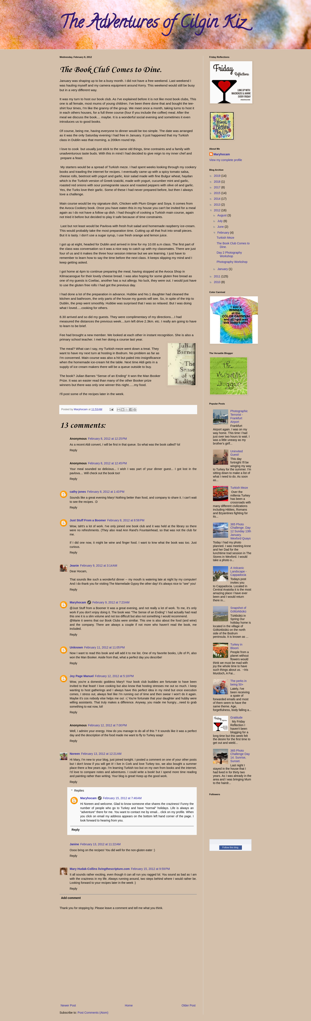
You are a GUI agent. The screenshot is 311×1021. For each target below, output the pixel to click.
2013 (217, 204)
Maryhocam (78, 602)
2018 (217, 181)
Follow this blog (230, 847)
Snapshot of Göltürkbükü (238, 609)
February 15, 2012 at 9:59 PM (150, 869)
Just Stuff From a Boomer (88, 520)
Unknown (76, 647)
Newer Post (68, 1005)
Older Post (188, 1005)
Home (129, 1005)
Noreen (75, 753)
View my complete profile (225, 160)
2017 (217, 187)
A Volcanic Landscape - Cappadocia (238, 571)
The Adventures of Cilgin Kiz (152, 24)
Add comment (71, 898)
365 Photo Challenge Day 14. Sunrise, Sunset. (240, 756)
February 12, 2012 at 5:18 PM (114, 676)
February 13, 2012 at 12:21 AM (101, 753)
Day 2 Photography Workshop (229, 254)
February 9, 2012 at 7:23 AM (110, 602)
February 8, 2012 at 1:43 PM (105, 491)
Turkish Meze (225, 237)
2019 (217, 175)
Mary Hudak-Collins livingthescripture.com (100, 869)
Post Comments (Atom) (93, 1012)
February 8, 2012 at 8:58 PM (125, 520)
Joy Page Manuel (82, 676)
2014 (217, 198)
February (223, 232)
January (223, 269)
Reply (73, 450)
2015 (217, 193)
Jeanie (74, 565)
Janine (74, 844)
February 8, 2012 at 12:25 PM (107, 438)
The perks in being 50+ (238, 682)
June (221, 226)
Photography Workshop (232, 262)
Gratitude (236, 717)
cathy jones (78, 491)
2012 (217, 210)
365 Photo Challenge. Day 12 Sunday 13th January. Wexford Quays (240, 531)
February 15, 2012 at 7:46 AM (122, 798)
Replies (79, 790)
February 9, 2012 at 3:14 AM (98, 565)
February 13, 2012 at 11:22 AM (100, 844)
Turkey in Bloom (236, 646)
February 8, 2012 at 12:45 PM (107, 463)
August (222, 215)
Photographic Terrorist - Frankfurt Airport (239, 416)
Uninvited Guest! (236, 453)
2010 (217, 282)
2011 (217, 276)
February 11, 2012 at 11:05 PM (104, 647)
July (220, 221)
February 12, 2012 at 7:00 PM (107, 725)
